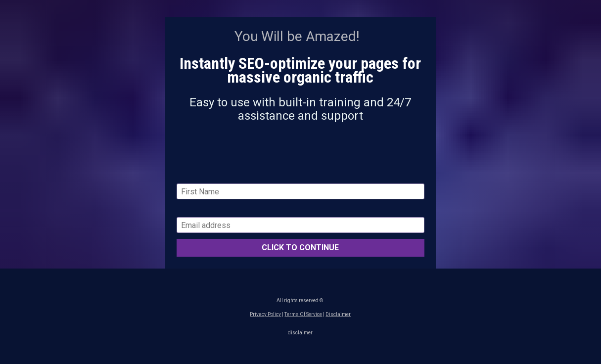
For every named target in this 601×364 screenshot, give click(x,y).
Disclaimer (338, 314)
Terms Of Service (303, 314)
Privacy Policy (265, 314)
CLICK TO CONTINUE (300, 247)
